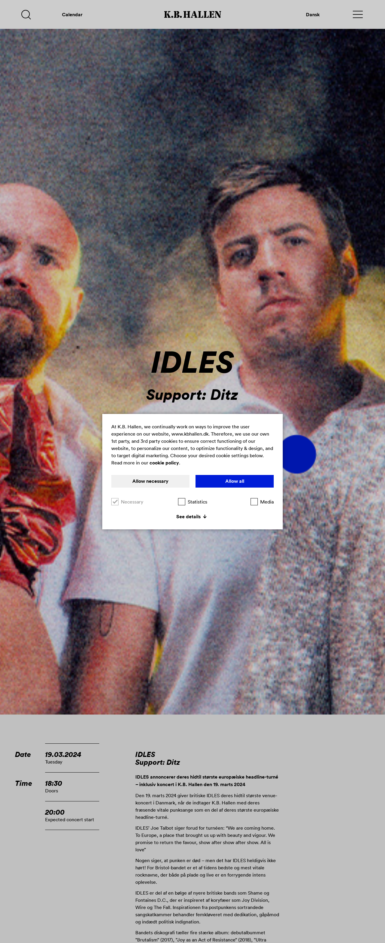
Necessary (127, 501)
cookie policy (164, 463)
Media (262, 501)
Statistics (192, 501)
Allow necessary (150, 481)
